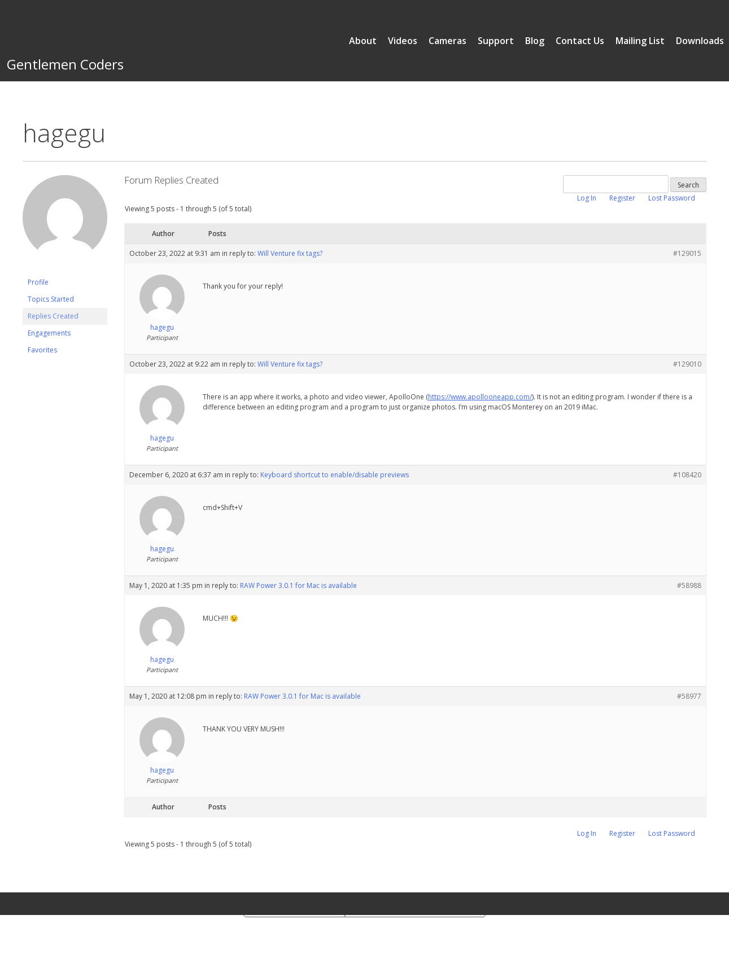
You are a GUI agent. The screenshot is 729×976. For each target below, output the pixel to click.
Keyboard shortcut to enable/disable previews (334, 475)
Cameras (447, 40)
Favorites (42, 350)
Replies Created (53, 316)
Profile (38, 282)
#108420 (687, 475)
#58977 (689, 696)
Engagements (49, 333)
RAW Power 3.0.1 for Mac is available (298, 585)
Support (496, 40)
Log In (586, 198)
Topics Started (51, 299)
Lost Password (671, 198)
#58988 (689, 585)
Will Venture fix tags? (289, 253)
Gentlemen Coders (65, 64)
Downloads (700, 40)
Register (622, 198)
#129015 (687, 253)
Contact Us (580, 40)
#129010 (687, 364)
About (363, 40)
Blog (534, 40)
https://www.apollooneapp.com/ (480, 397)
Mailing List (640, 40)
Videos (402, 40)
